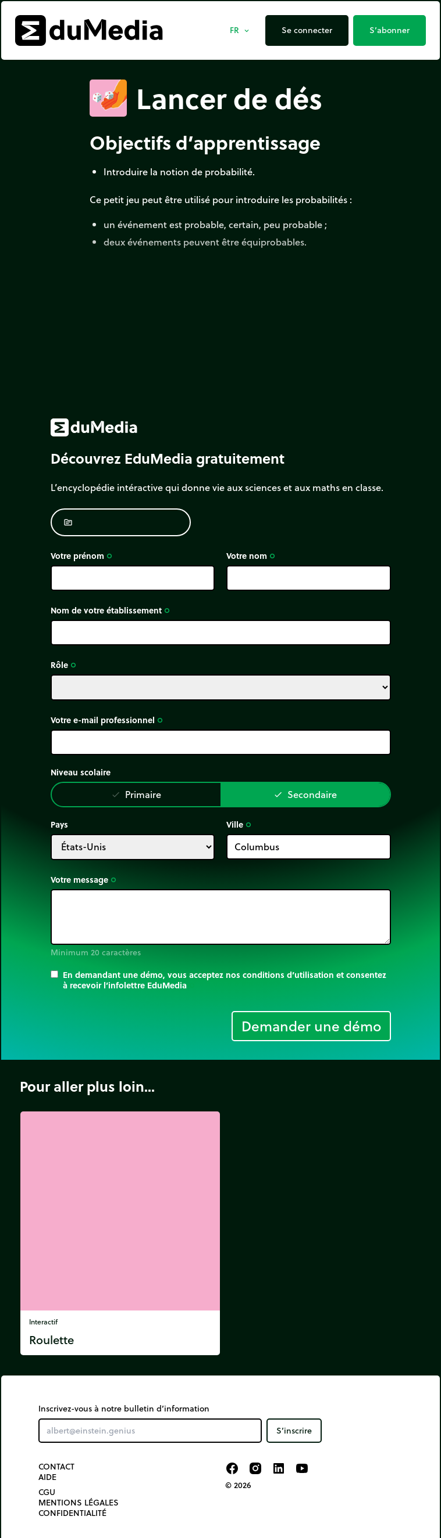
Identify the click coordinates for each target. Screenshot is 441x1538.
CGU (46, 1492)
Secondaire (305, 794)
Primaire (136, 794)
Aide (47, 1477)
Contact (56, 1466)
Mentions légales (78, 1502)
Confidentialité (72, 1513)
